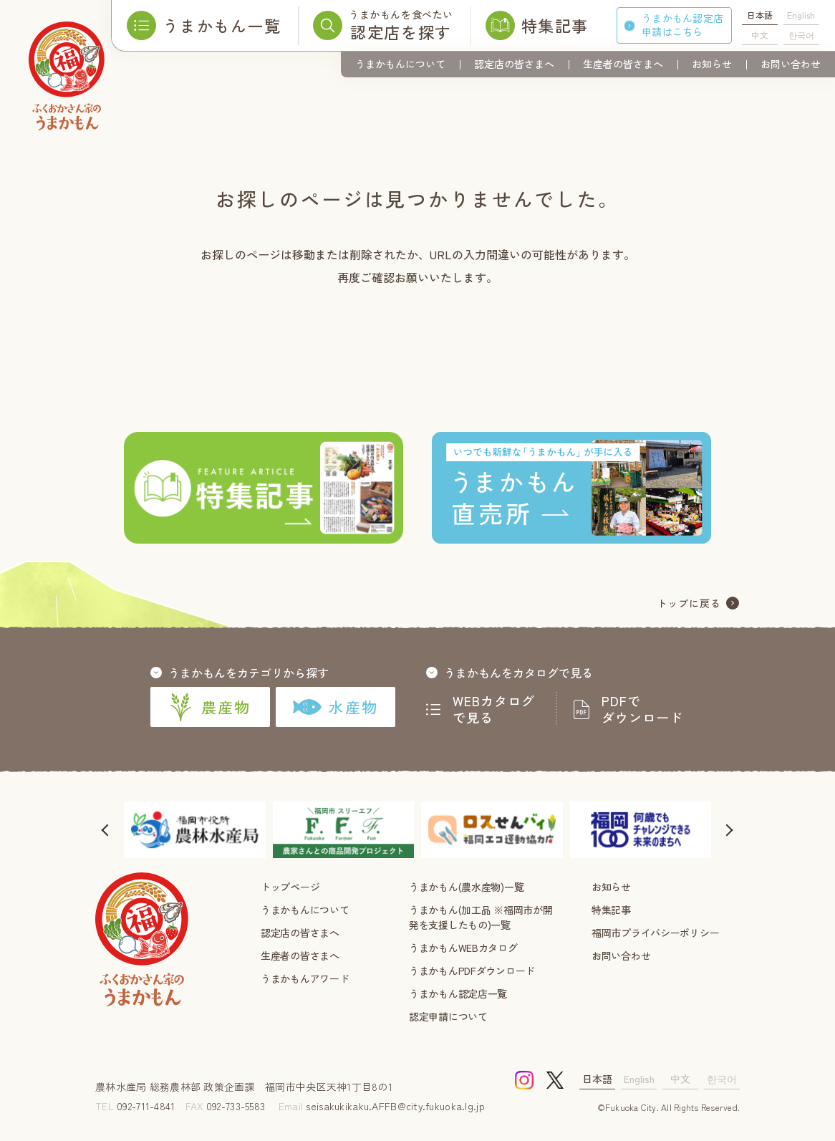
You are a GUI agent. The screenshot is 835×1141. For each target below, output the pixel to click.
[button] (106, 829)
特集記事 (611, 909)
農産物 (210, 707)
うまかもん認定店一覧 (458, 993)
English (801, 15)
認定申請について (448, 1016)
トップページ (290, 887)
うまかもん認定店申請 (682, 25)
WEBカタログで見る (494, 709)
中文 (759, 35)
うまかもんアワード (305, 978)
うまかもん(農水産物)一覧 (466, 887)
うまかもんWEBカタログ (463, 947)
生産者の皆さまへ (623, 64)
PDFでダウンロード (642, 709)
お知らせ (712, 64)
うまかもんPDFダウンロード (472, 970)
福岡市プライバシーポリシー (655, 932)
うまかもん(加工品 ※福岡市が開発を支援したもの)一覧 (481, 917)
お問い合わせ (791, 64)
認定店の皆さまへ (514, 64)
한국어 (801, 35)
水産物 (335, 707)
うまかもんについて (400, 64)
